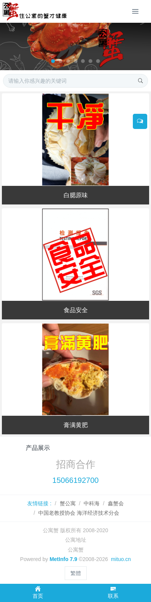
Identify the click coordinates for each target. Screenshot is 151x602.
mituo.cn (121, 559)
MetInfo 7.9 (63, 559)
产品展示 (38, 448)
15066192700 (75, 480)
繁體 (75, 573)
